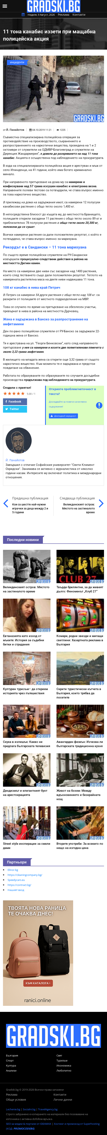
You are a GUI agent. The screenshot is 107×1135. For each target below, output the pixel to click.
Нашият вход (16, 890)
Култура (11, 1065)
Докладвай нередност (63, 415)
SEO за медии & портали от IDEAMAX (28, 1124)
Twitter (12, 409)
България (12, 1055)
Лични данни (63, 1099)
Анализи (11, 1070)
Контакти (79, 14)
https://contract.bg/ (19, 885)
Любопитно (64, 1070)
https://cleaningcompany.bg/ (25, 875)
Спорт (10, 1060)
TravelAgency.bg (48, 1109)
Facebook (13, 401)
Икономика (64, 1065)
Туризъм (62, 1060)
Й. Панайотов (15, 129)
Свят (59, 1055)
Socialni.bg (29, 1109)
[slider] (14, 393)
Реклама (63, 14)
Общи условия (16, 1099)
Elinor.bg (13, 870)
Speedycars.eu (16, 880)
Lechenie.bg (13, 1109)
